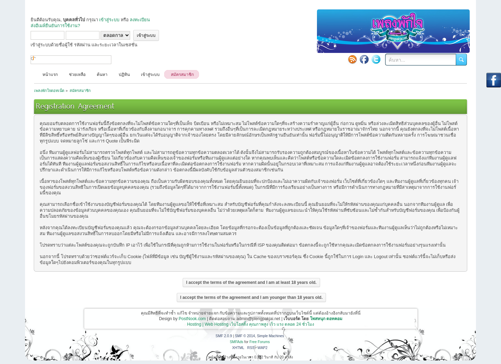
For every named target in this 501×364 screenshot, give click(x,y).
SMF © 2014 (245, 336)
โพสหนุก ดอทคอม (326, 318)
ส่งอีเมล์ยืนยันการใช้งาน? (55, 25)
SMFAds (237, 342)
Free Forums (259, 342)
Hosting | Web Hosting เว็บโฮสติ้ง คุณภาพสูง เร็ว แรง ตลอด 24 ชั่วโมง (251, 324)
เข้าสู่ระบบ (109, 19)
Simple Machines (270, 336)
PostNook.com (192, 318)
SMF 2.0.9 (224, 336)
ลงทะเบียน (140, 19)
